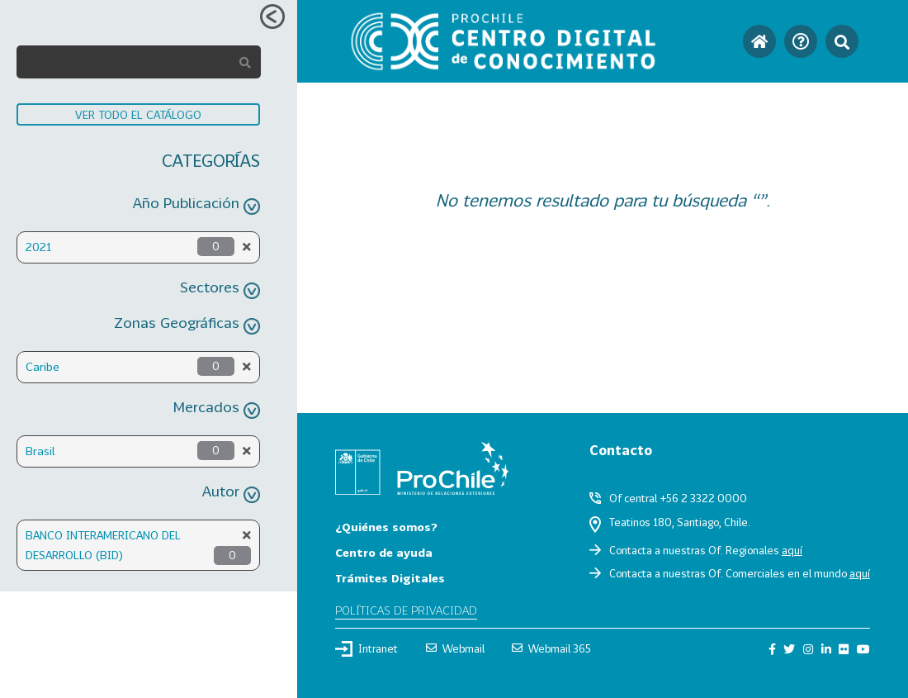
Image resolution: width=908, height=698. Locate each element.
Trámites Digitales (390, 578)
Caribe (42, 366)
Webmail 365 (551, 648)
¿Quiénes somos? (386, 527)
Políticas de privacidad (406, 610)
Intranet (366, 648)
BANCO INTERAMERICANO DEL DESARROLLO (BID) (103, 545)
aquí (792, 550)
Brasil (40, 451)
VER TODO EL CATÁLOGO (138, 114)
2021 (38, 247)
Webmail (455, 648)
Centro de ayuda (384, 552)
